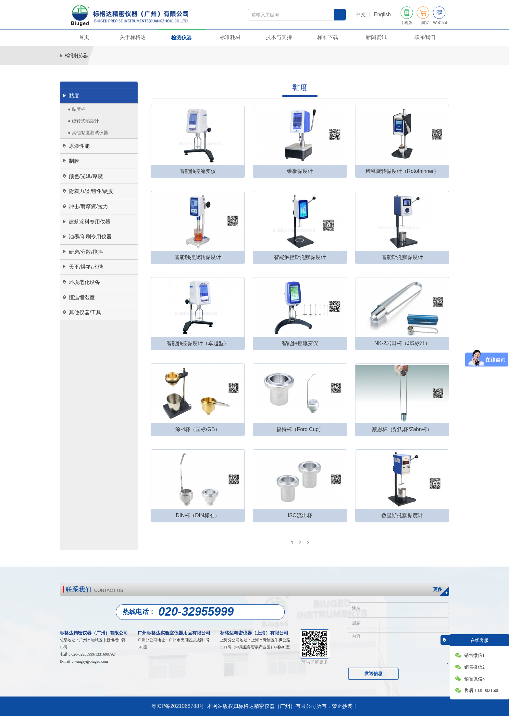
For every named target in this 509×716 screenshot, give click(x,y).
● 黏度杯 (76, 109)
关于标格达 (133, 37)
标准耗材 (230, 37)
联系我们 (425, 37)
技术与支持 (279, 37)
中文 (360, 14)
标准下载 (327, 37)
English (382, 14)
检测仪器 (181, 37)
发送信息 (373, 673)
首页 (84, 37)
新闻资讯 (376, 37)
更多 (437, 589)
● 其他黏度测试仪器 (88, 132)
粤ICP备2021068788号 (178, 706)
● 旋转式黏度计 (83, 120)
